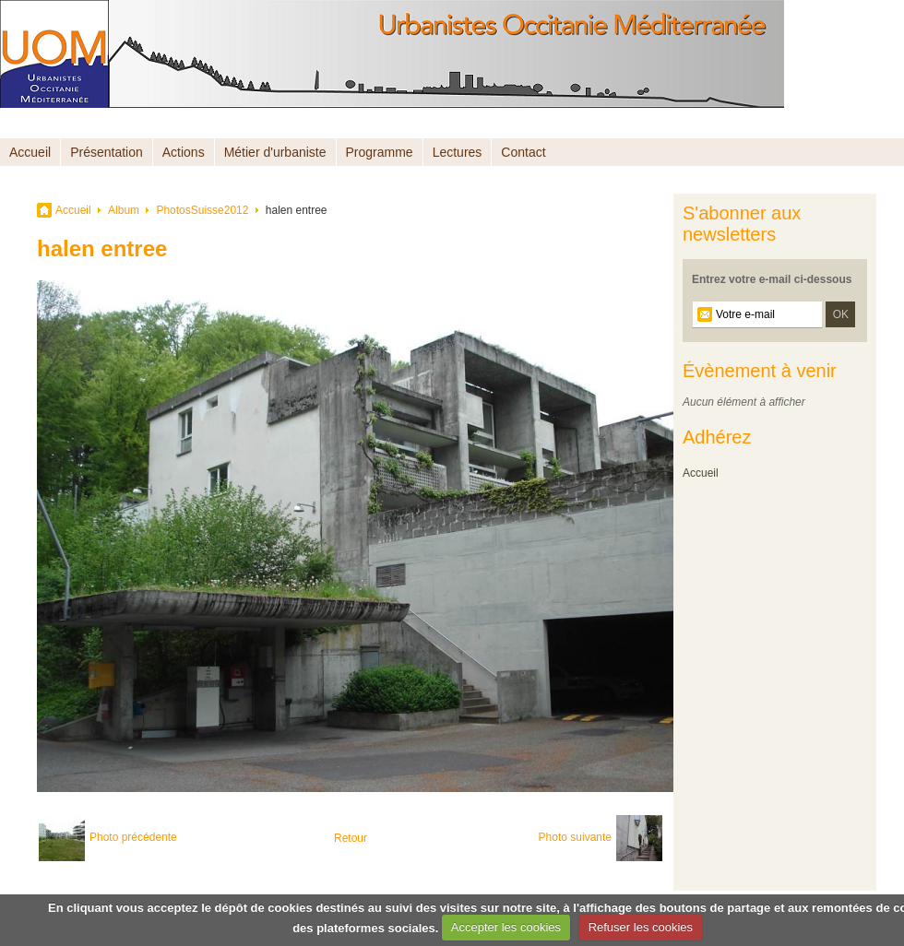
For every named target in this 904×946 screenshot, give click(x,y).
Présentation (106, 152)
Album (123, 210)
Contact (523, 152)
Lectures (457, 152)
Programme (379, 152)
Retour (350, 838)
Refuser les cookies (641, 927)
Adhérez (717, 437)
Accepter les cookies (506, 927)
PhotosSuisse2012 (202, 210)
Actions (183, 152)
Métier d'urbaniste (275, 152)
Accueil (30, 152)
